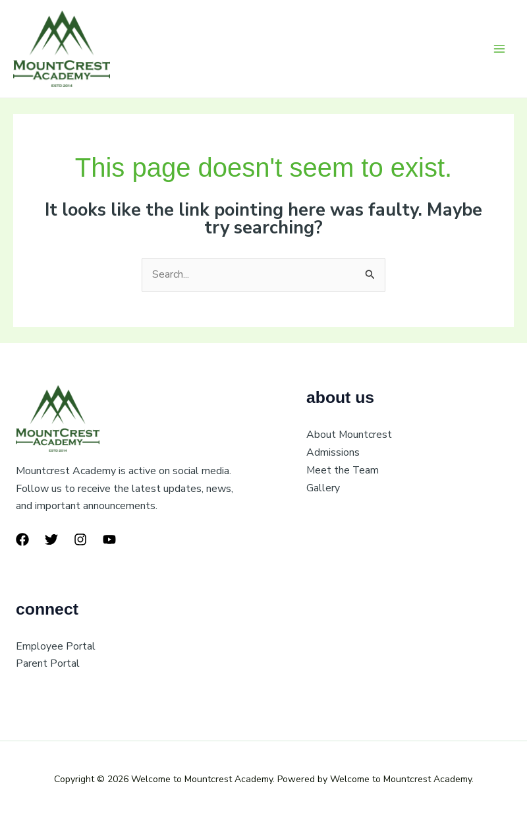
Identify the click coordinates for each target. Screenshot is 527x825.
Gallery (323, 488)
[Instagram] (80, 540)
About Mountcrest (349, 436)
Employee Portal (56, 647)
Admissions (333, 453)
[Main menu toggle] (499, 48)
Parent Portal (48, 664)
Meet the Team (343, 470)
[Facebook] (22, 540)
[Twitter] (51, 540)
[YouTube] (109, 540)
